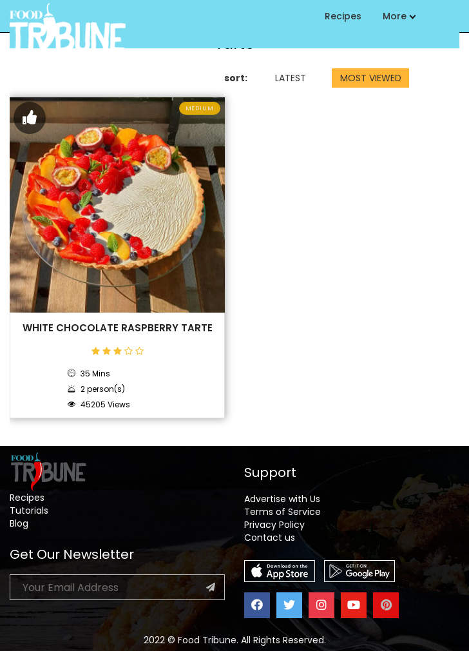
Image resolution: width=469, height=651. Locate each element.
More (399, 16)
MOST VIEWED (370, 78)
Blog (19, 523)
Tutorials (29, 510)
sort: (235, 78)
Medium (200, 108)
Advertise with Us (282, 498)
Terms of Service (282, 511)
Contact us (269, 537)
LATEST (290, 78)
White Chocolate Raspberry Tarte (118, 328)
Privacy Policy (274, 524)
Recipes (343, 16)
